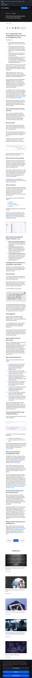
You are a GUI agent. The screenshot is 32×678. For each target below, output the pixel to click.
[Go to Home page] (5, 8)
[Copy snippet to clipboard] (24, 293)
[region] (16, 669)
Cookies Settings (16, 668)
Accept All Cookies (16, 675)
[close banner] (30, 3)
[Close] (30, 661)
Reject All (16, 671)
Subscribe (23, 28)
